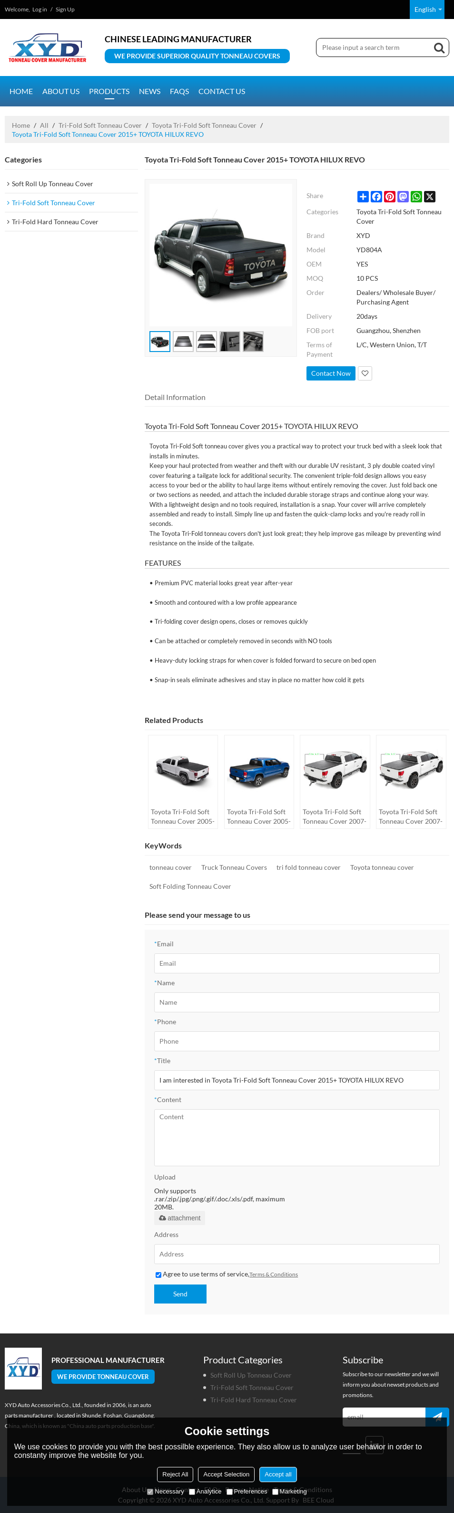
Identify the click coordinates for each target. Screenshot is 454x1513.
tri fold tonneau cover (308, 867)
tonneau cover (170, 867)
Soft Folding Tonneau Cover (190, 886)
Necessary (165, 1491)
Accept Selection (226, 1474)
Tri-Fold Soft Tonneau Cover (100, 125)
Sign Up (65, 9)
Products (109, 90)
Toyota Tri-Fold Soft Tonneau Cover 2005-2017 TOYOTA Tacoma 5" (259, 817)
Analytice (205, 1491)
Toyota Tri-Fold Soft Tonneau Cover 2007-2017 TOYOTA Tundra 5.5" (411, 817)
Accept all (278, 1474)
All (44, 125)
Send (180, 1294)
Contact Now (331, 373)
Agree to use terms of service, (227, 1274)
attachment (179, 1218)
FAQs (179, 90)
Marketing (289, 1491)
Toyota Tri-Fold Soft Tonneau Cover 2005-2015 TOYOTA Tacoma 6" (183, 817)
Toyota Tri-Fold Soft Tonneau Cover (204, 125)
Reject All (175, 1474)
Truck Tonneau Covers (234, 867)
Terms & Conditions (273, 1274)
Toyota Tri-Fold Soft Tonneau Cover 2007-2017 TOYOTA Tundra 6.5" (334, 817)
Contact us (221, 90)
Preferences (247, 1491)
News (149, 90)
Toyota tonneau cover (382, 867)
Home (21, 90)
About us (60, 90)
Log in (39, 9)
